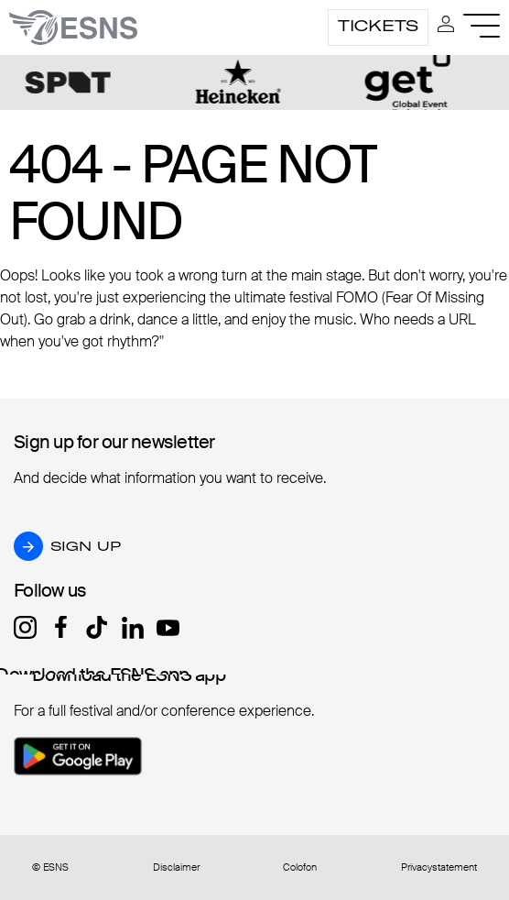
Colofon (300, 867)
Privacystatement (439, 867)
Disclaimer (176, 867)
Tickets (378, 25)
